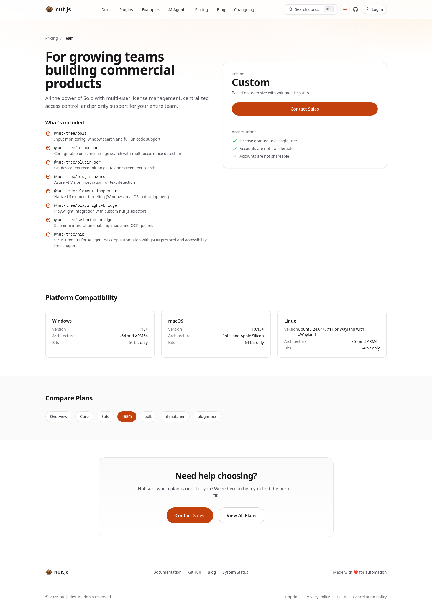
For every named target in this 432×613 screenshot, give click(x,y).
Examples (151, 9)
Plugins (126, 9)
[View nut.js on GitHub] (355, 9)
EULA (341, 596)
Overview (59, 416)
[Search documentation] (311, 9)
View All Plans (241, 515)
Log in (374, 9)
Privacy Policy (317, 596)
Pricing (201, 9)
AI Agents (177, 9)
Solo (105, 416)
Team (127, 416)
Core (84, 416)
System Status (235, 572)
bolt (148, 416)
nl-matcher (174, 416)
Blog (221, 9)
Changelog (244, 9)
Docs (105, 9)
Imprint (292, 596)
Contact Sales (304, 109)
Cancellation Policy (370, 596)
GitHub (194, 572)
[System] (345, 9)
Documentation (167, 572)
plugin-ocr (207, 416)
